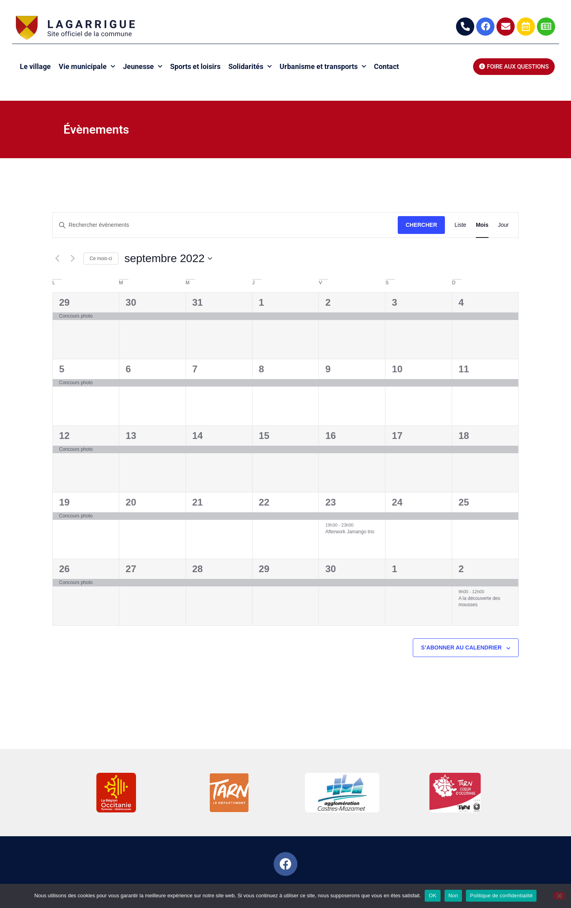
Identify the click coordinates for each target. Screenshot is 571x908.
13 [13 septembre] (131, 435)
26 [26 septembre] (64, 568)
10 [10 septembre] (397, 369)
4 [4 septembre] (461, 302)
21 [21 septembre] (197, 502)
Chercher (421, 225)
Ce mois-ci (101, 258)
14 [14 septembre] (197, 435)
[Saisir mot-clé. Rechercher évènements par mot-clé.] (225, 225)
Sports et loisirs (195, 66)
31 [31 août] (197, 302)
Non (453, 895)
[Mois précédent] (57, 258)
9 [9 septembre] (327, 369)
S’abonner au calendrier (461, 647)
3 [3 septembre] (394, 302)
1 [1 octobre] (394, 568)
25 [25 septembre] (463, 502)
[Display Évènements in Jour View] (503, 225)
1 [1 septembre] (261, 302)
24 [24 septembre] (397, 502)
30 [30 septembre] (330, 568)
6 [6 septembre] (128, 369)
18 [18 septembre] (463, 435)
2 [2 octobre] (461, 568)
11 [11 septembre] (463, 369)
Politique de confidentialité (501, 895)
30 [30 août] (131, 302)
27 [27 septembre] (131, 568)
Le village (35, 66)
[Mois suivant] (72, 258)
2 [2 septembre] (327, 302)
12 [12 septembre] (64, 435)
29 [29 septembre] (264, 568)
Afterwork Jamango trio (349, 531)
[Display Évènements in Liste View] (460, 225)
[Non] (559, 896)
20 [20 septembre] (131, 502)
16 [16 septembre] (330, 435)
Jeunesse (142, 66)
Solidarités (250, 66)
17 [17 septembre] (397, 435)
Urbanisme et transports (323, 66)
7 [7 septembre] (194, 369)
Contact (386, 66)
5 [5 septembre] (61, 369)
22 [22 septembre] (264, 502)
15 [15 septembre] (264, 435)
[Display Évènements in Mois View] (482, 225)
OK (432, 895)
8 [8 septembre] (261, 369)
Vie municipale (87, 66)
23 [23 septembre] (330, 502)
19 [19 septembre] (64, 502)
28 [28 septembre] (197, 568)
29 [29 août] (64, 302)
